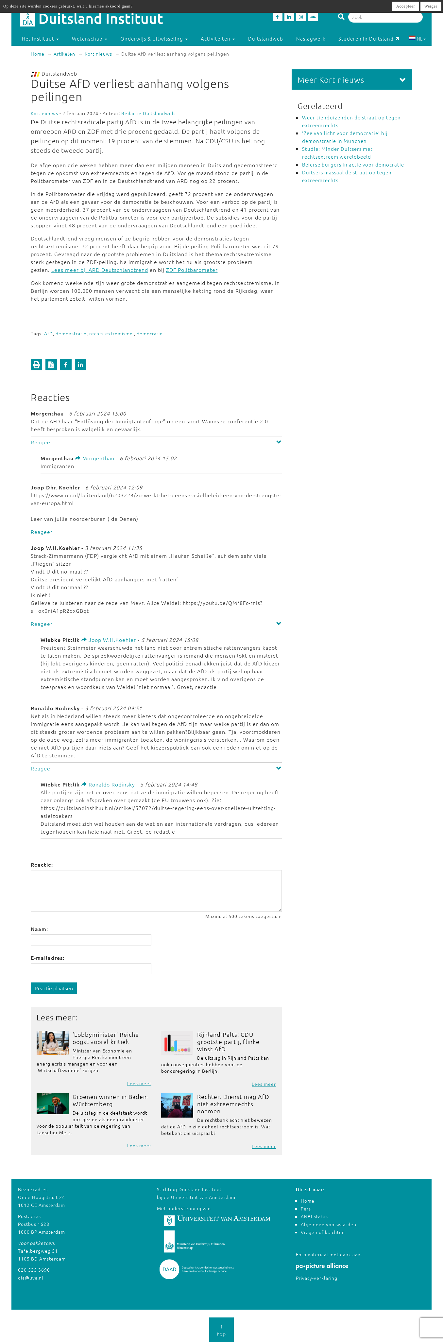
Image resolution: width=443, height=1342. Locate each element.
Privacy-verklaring (316, 1278)
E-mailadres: (47, 957)
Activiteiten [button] (218, 38)
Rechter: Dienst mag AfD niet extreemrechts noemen (233, 1104)
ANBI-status (314, 1216)
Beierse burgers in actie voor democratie (353, 164)
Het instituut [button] (40, 38)
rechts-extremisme (111, 333)
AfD (48, 333)
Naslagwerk (310, 38)
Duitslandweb (265, 38)
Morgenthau (94, 458)
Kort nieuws (98, 53)
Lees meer (139, 1083)
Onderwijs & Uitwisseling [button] (154, 38)
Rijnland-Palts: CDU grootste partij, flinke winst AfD (228, 1041)
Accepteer (405, 6)
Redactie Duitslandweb (148, 113)
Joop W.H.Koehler (108, 639)
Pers (306, 1208)
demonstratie (71, 333)
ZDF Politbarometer (192, 269)
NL (417, 38)
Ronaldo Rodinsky (108, 784)
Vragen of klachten (323, 1232)
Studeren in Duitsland (369, 38)
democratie (150, 333)
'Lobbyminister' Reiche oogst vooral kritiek (106, 1038)
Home (37, 53)
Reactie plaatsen (54, 988)
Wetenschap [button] (89, 38)
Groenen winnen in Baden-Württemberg (111, 1100)
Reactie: (42, 864)
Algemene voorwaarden (328, 1224)
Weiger (430, 6)
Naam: (39, 928)
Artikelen (64, 53)
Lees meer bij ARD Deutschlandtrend (99, 269)
